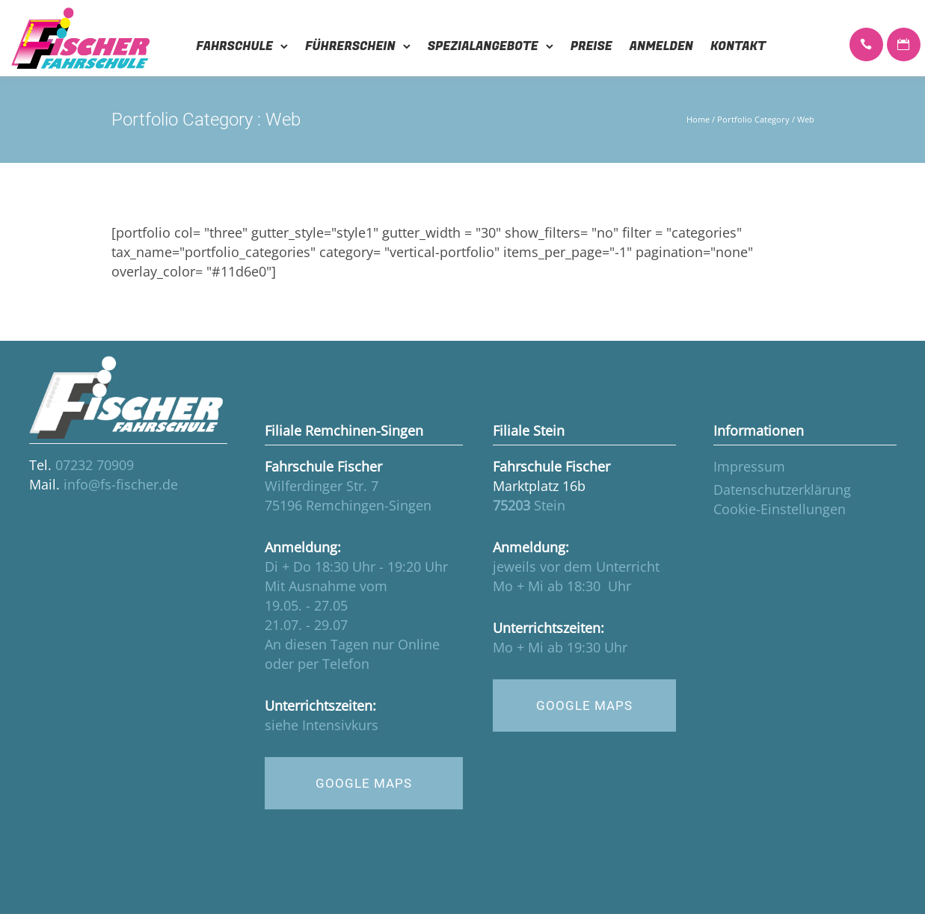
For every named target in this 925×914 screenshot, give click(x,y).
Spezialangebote (483, 46)
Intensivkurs (340, 725)
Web (805, 119)
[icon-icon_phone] (866, 46)
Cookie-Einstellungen (779, 509)
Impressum (749, 466)
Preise (591, 46)
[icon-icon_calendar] (904, 46)
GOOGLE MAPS (364, 783)
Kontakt (738, 46)
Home (698, 119)
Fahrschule (234, 46)
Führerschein (350, 46)
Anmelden (661, 46)
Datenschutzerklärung (782, 489)
